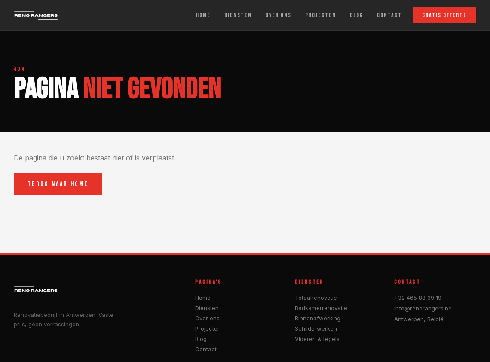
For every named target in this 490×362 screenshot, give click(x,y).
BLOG (356, 15)
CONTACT (389, 15)
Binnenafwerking (317, 318)
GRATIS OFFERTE (444, 15)
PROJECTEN (320, 15)
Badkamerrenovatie (321, 307)
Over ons (207, 318)
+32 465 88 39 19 (417, 297)
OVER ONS (278, 15)
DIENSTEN (238, 15)
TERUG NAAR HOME (58, 184)
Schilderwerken (316, 328)
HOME (203, 15)
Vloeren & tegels (317, 338)
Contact (206, 349)
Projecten (208, 328)
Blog (201, 338)
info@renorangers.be (423, 308)
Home (203, 297)
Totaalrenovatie (316, 297)
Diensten (207, 307)
